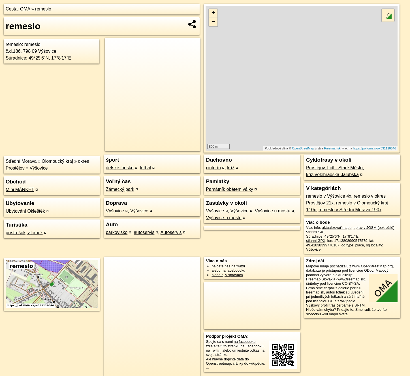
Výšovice (39, 168)
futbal (145, 167)
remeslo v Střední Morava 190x (350, 209)
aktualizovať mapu (336, 227)
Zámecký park (120, 189)
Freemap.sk (332, 148)
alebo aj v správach (227, 275)
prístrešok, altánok (24, 232)
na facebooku (245, 341)
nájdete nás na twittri (228, 266)
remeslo (43, 9)
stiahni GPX (315, 240)
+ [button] (213, 13)
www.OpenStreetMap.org (372, 266)
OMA (25, 9)
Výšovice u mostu (272, 210)
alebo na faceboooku (228, 270)
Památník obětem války (229, 189)
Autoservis (171, 232)
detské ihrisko (120, 167)
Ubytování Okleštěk (25, 211)
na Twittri (213, 350)
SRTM (360, 305)
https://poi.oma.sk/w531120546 (374, 148)
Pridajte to (345, 309)
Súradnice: (16, 58)
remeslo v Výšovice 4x (328, 196)
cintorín (213, 167)
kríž (230, 167)
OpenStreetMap (303, 148)
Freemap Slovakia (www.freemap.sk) (335, 279)
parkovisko (116, 232)
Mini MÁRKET (20, 189)
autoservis (144, 232)
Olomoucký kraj (57, 161)
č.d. (13, 51)
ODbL (368, 270)
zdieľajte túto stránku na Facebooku (234, 346)
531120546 (315, 232)
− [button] (213, 22)
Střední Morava (21, 161)
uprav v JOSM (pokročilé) (374, 227)
